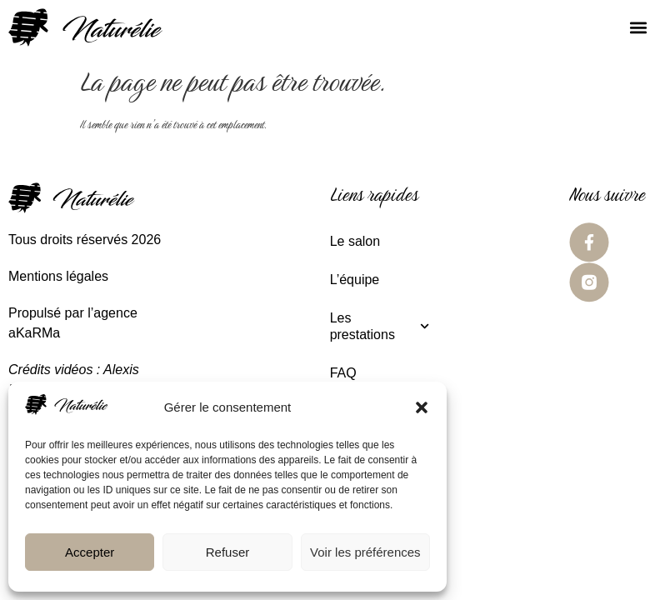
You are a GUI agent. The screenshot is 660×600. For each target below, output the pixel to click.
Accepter (89, 552)
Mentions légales (58, 276)
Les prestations (380, 326)
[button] (421, 407)
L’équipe (355, 279)
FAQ (343, 373)
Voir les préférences (365, 552)
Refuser (228, 552)
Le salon (355, 241)
